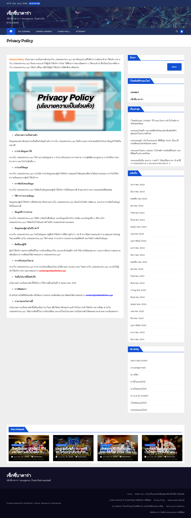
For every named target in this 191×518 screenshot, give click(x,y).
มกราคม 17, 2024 (110, 457)
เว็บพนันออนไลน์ (138, 403)
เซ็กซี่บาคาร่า (19, 13)
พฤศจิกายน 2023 (139, 198)
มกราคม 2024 (138, 184)
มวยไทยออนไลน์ (138, 389)
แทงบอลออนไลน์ (139, 410)
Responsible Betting (176, 500)
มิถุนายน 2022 (138, 297)
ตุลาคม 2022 (137, 269)
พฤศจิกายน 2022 (139, 262)
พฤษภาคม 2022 (138, 304)
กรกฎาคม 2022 (138, 290)
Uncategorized (138, 367)
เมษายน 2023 (137, 234)
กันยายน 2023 (137, 212)
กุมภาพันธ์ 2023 (138, 241)
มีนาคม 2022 (137, 318)
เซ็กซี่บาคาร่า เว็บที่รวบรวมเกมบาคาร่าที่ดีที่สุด (167, 512)
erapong (36, 457)
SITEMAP (80, 31)
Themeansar (56, 503)
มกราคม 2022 (138, 332)
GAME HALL (64, 31)
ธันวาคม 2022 (138, 255)
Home (129, 494)
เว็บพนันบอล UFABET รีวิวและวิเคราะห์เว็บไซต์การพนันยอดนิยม (28, 452)
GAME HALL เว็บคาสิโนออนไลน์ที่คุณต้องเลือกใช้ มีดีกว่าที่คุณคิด (159, 494)
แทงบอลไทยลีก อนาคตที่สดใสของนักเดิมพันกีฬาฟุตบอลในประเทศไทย (71, 452)
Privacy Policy (159, 500)
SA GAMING (24, 31)
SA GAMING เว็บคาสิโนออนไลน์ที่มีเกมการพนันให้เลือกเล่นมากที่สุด (137, 506)
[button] (177, 31)
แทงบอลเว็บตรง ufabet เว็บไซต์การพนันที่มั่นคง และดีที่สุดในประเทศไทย (160, 452)
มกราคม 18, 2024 (66, 457)
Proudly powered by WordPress (20, 503)
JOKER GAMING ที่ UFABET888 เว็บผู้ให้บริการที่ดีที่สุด (130, 500)
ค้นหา (133, 57)
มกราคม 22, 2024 (22, 457)
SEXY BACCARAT (139, 360)
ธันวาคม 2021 (137, 339)
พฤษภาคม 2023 (138, 227)
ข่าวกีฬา (134, 374)
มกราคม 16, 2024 (155, 457)
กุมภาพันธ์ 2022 (138, 325)
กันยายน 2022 (137, 276)
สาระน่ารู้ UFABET (139, 396)
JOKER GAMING (44, 31)
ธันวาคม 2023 (138, 191)
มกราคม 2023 (138, 248)
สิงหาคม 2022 (138, 283)
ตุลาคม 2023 (137, 205)
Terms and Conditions (175, 506)
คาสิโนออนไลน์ (138, 381)
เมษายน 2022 (137, 311)
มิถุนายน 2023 (138, 220)
